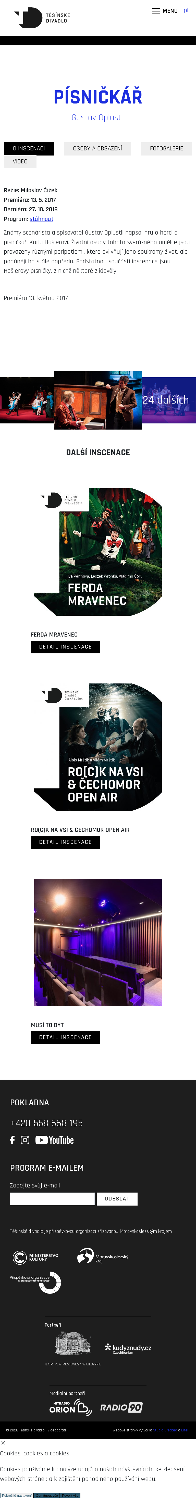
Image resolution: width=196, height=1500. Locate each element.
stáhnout (41, 219)
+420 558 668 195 (46, 1123)
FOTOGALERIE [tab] (166, 149)
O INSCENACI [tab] (29, 149)
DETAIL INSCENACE (65, 647)
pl (186, 10)
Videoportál (56, 1430)
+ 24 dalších (161, 400)
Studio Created (165, 1430)
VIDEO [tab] (20, 162)
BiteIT (185, 1430)
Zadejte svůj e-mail (35, 1186)
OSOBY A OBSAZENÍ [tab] (97, 149)
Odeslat (117, 1198)
